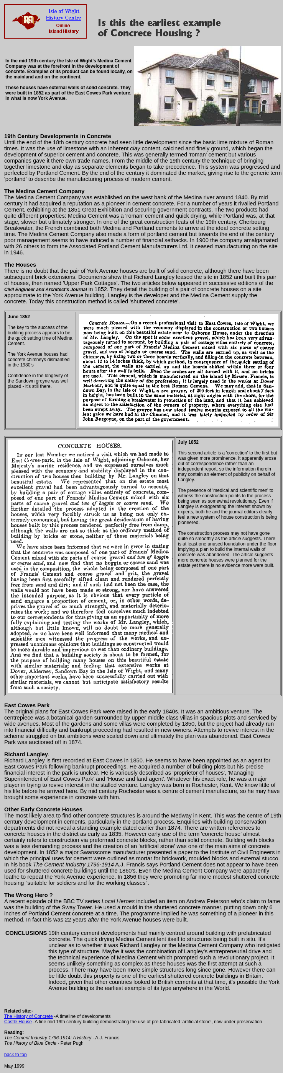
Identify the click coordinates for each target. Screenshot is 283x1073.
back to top (15, 1054)
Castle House (18, 1021)
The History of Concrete (28, 1016)
